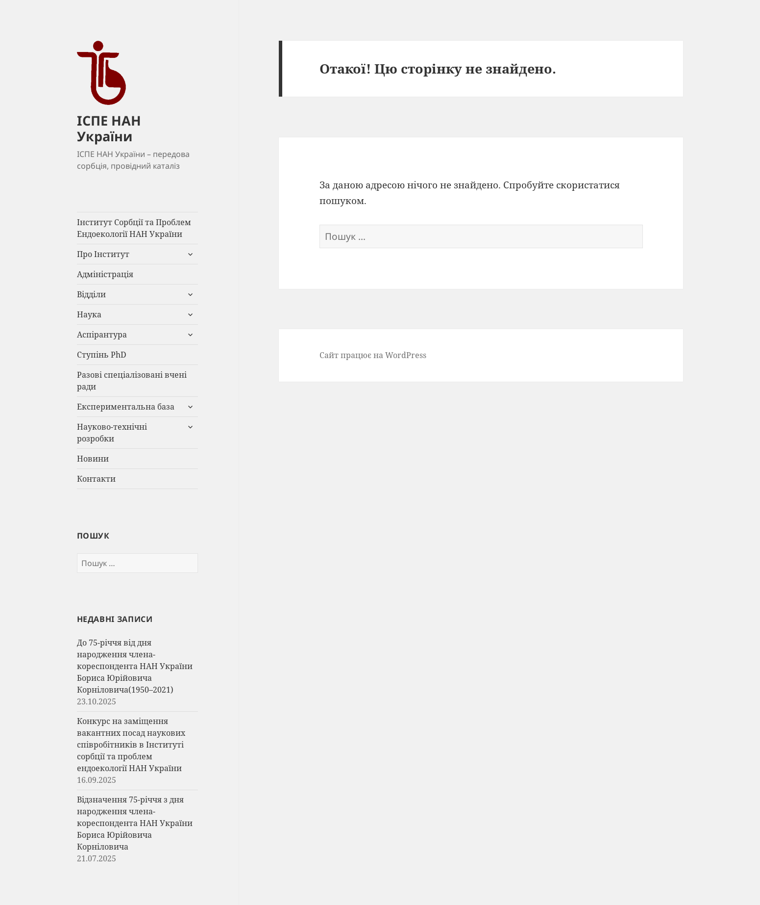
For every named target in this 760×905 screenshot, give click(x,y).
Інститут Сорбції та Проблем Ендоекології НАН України (134, 228)
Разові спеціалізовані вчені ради (132, 380)
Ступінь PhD (101, 354)
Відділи (91, 294)
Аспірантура (102, 334)
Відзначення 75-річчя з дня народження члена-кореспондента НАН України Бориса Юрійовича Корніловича (135, 823)
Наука (89, 314)
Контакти (96, 478)
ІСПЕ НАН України (109, 128)
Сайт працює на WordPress (372, 355)
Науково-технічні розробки (112, 432)
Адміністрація (105, 274)
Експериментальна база (125, 406)
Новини (93, 458)
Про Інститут (103, 254)
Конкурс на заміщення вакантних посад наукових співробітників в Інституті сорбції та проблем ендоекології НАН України (131, 745)
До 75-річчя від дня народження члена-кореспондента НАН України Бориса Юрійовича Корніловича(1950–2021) (135, 666)
